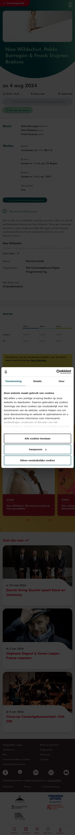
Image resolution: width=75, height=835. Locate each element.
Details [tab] (37, 381)
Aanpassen (37, 449)
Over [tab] (62, 381)
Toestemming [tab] (13, 381)
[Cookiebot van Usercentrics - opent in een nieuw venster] (56, 372)
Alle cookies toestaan (37, 438)
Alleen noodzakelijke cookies (37, 460)
